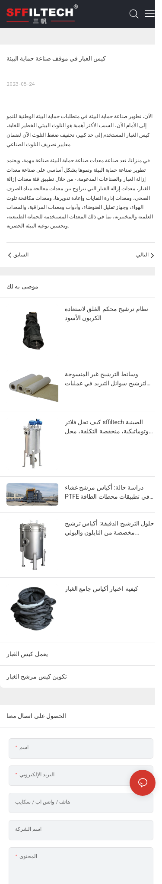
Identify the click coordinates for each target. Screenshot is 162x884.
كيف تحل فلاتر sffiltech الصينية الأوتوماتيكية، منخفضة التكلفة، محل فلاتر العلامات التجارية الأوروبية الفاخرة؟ (109, 427)
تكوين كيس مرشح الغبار (36, 676)
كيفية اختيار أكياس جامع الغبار (101, 588)
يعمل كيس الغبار (27, 653)
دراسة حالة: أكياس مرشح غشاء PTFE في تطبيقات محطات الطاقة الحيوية (107, 492)
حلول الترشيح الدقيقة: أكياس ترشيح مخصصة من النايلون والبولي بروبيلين (109, 528)
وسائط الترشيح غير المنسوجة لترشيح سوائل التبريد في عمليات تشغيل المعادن (105, 379)
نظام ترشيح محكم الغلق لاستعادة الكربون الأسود (106, 313)
